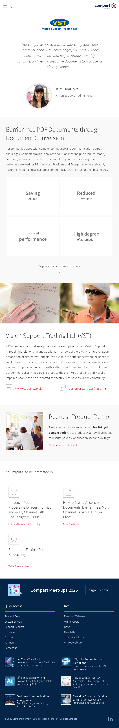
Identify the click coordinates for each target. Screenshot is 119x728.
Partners (9, 642)
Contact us (11, 648)
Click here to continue (61, 445)
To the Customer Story (19, 566)
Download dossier (72, 524)
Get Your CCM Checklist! (30, 659)
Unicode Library (73, 642)
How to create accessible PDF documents (89, 667)
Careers (9, 637)
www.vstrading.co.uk (28, 388)
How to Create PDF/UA (86, 677)
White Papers (71, 621)
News (67, 627)
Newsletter (70, 632)
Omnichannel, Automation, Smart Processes (32, 704)
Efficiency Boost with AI (30, 677)
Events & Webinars (74, 616)
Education (10, 632)
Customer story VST (88, 388)
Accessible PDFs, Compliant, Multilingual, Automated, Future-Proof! (91, 684)
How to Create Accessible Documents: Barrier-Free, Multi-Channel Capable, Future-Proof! (86, 509)
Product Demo (13, 616)
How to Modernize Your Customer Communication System (35, 664)
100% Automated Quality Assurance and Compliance (88, 701)
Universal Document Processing (24, 524)
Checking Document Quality (90, 696)
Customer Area (13, 621)
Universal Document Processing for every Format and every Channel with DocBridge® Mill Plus (29, 509)
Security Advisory (74, 637)
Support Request (14, 627)
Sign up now (98, 590)
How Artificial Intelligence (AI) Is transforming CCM (34, 682)
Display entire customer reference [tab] (59, 266)
